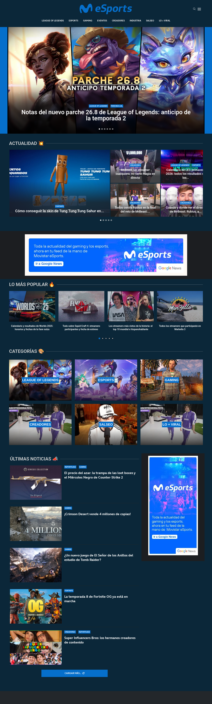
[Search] (194, 9)
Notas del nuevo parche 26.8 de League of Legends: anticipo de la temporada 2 (106, 115)
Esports (73, 20)
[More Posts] (74, 673)
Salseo (150, 20)
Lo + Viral (164, 20)
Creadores (118, 20)
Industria (135, 20)
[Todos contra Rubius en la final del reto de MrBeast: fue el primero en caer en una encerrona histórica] (135, 200)
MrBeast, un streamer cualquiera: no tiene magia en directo (135, 173)
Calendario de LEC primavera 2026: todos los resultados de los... (186, 173)
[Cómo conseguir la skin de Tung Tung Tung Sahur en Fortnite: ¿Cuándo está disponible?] (59, 183)
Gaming (87, 20)
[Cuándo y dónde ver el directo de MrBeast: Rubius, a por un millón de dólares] (186, 200)
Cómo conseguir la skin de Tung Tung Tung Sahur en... (59, 211)
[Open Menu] (199, 9)
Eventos (102, 20)
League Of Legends (53, 20)
